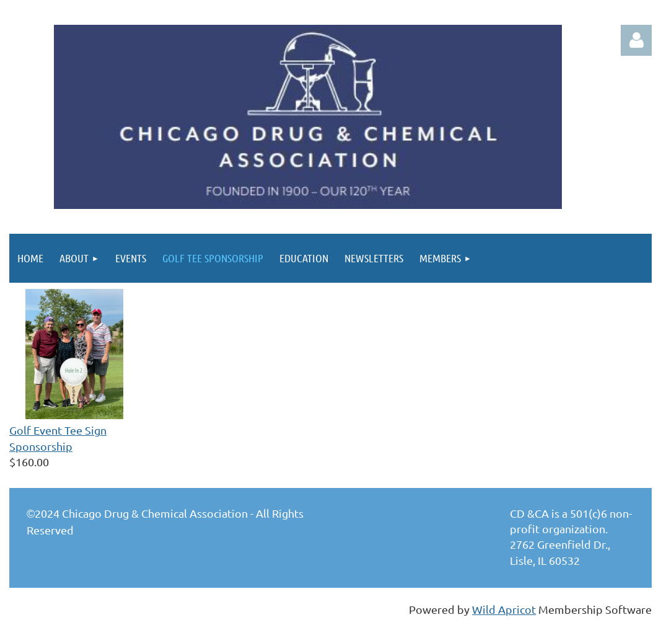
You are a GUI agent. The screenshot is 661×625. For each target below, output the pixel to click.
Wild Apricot (504, 609)
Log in (636, 40)
